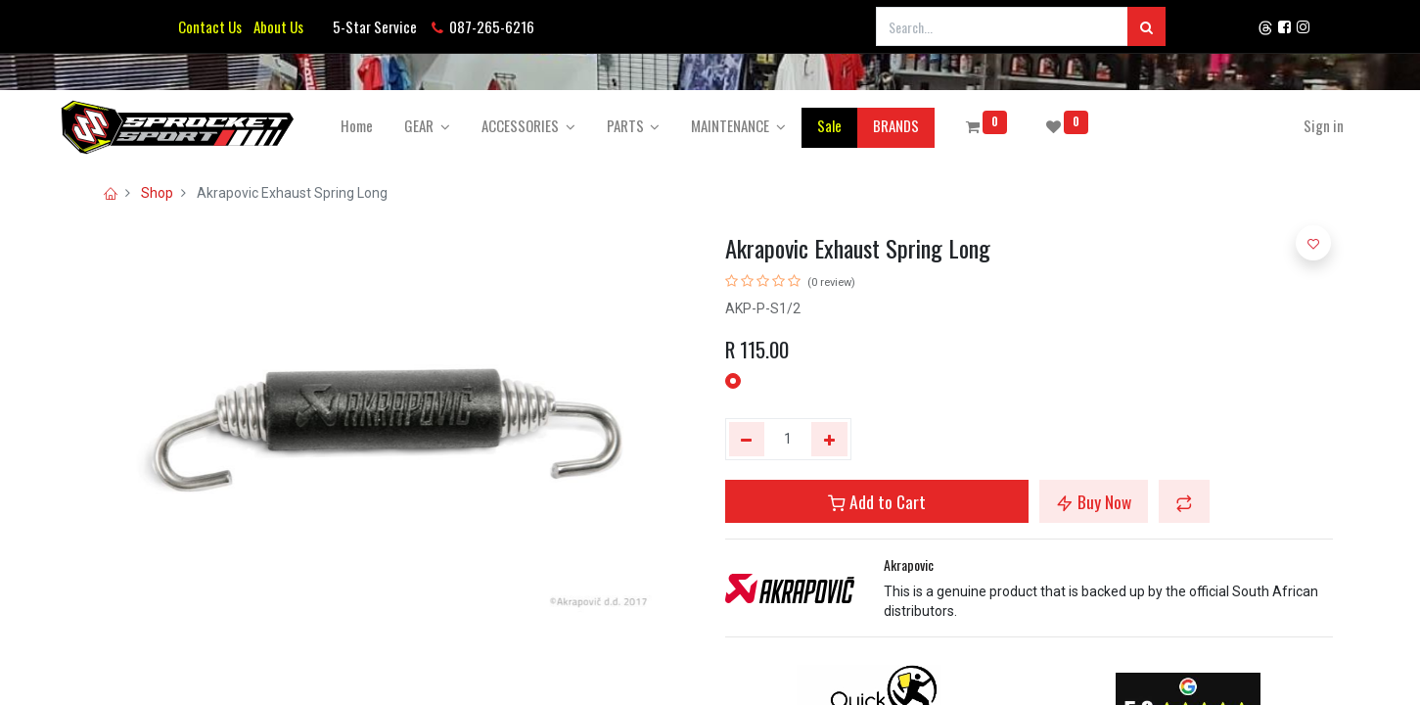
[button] (1184, 501)
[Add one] (829, 439)
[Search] (1146, 26)
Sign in (1297, 125)
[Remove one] (747, 439)
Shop (157, 193)
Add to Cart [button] (877, 501)
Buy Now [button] (1093, 501)
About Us (275, 26)
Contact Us (210, 26)
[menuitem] (383, 126)
